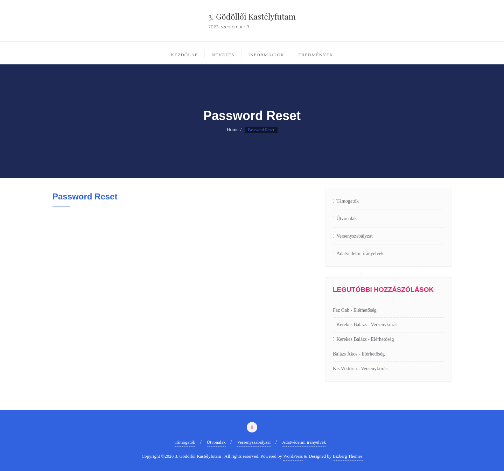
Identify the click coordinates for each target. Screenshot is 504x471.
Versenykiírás (384, 324)
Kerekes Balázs (351, 324)
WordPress (293, 456)
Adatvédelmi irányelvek (360, 253)
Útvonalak (346, 218)
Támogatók (347, 201)
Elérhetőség (365, 310)
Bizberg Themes (348, 456)
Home (232, 129)
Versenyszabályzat (354, 236)
